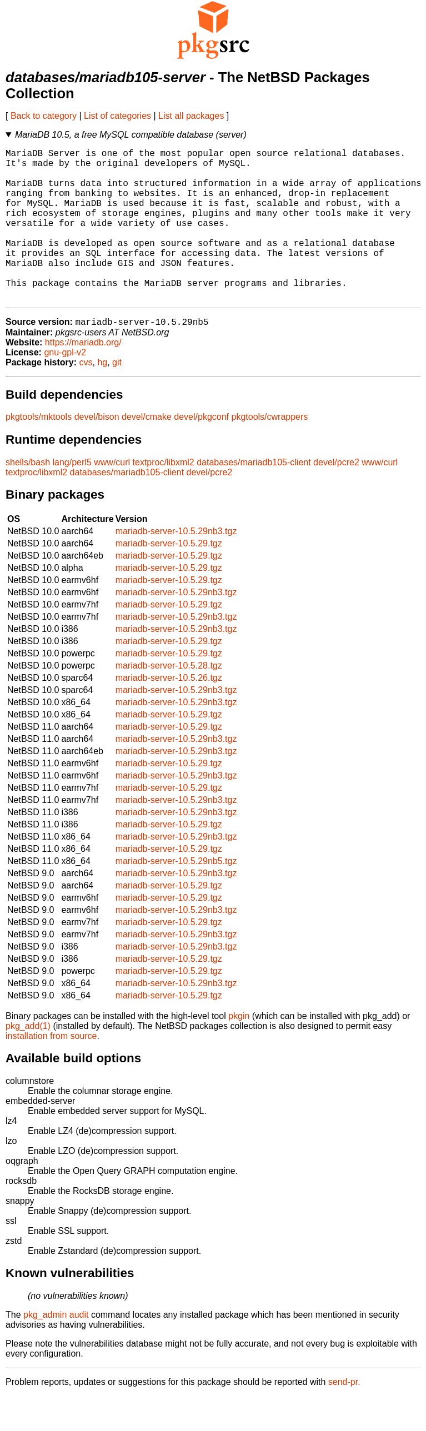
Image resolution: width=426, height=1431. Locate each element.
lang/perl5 (72, 497)
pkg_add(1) (28, 1061)
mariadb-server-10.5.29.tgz (169, 578)
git (117, 397)
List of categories (117, 115)
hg (102, 397)
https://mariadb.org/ (83, 377)
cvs (86, 397)
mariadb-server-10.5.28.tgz (169, 700)
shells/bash (28, 497)
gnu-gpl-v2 (65, 387)
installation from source (51, 1071)
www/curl (112, 497)
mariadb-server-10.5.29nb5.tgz (176, 896)
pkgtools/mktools (39, 451)
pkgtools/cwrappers (270, 451)
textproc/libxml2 (163, 497)
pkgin (238, 1051)
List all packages (191, 115)
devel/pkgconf (201, 451)
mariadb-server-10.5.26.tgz (169, 712)
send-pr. (344, 1417)
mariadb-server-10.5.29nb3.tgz (176, 566)
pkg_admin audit (55, 1349)
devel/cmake (147, 451)
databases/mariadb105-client (253, 497)
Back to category (44, 115)
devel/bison (96, 451)
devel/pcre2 (336, 497)
